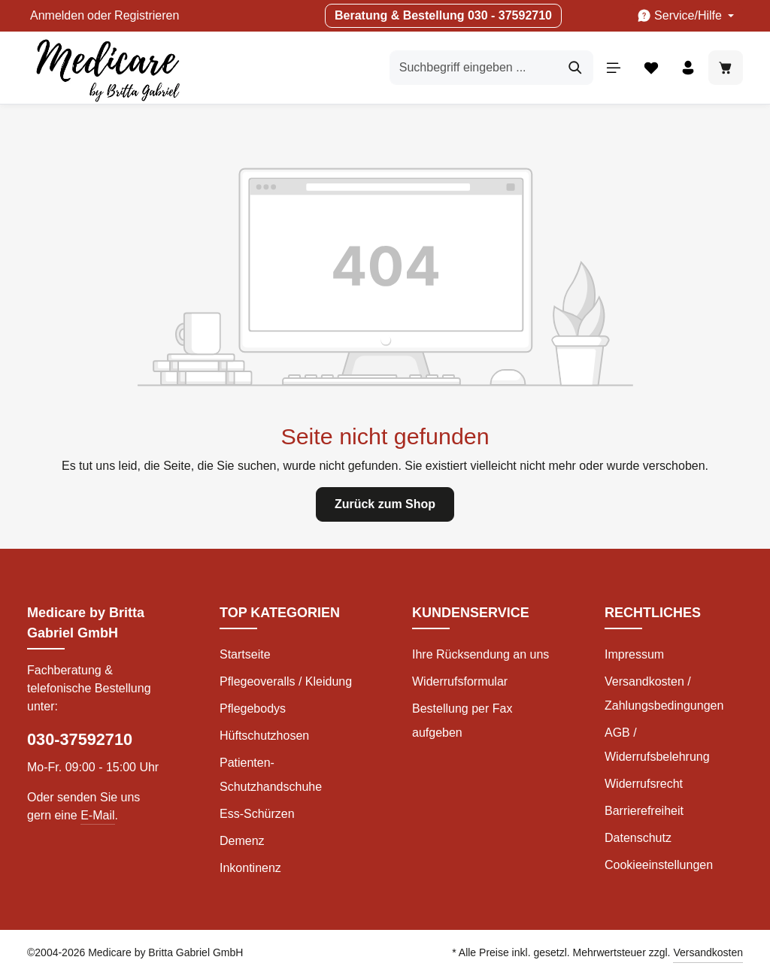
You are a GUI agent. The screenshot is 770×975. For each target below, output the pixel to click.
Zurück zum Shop (385, 504)
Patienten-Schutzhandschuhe (271, 774)
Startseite (245, 654)
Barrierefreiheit (644, 810)
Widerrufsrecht (644, 783)
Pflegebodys (253, 708)
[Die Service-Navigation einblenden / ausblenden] (685, 16)
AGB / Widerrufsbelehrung (657, 744)
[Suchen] (575, 67)
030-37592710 (79, 739)
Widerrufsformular (460, 681)
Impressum (634, 654)
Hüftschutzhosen (264, 735)
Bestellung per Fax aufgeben (462, 720)
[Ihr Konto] (688, 67)
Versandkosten (708, 952)
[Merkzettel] (650, 67)
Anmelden (57, 15)
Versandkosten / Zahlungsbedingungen (664, 693)
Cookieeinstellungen (659, 864)
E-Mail (97, 815)
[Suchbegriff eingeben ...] (473, 67)
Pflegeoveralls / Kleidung (286, 681)
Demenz (242, 840)
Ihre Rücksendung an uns (480, 654)
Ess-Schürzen (257, 813)
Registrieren (146, 15)
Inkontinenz (250, 867)
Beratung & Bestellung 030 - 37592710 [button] (443, 15)
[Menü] (613, 67)
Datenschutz (638, 837)
